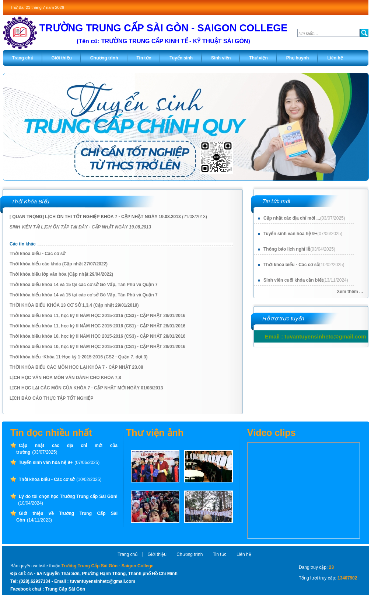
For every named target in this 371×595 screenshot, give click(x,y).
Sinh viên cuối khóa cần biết (305, 280)
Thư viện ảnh (154, 432)
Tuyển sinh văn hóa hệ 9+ (302, 233)
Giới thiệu (157, 554)
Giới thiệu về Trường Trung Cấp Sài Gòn (67, 517)
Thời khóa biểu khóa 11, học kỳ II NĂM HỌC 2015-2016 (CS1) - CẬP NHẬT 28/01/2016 (97, 326)
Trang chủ (127, 554)
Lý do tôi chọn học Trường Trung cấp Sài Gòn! (68, 500)
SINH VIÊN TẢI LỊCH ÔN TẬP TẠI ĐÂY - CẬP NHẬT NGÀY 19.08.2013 (80, 227)
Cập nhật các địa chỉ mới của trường (67, 449)
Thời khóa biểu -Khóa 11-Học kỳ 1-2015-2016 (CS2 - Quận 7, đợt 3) (78, 357)
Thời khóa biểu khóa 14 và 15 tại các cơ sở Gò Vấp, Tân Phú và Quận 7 (84, 284)
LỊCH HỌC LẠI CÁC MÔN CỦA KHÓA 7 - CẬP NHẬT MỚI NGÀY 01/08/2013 (86, 388)
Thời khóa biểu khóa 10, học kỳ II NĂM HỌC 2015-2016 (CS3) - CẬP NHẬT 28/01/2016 (97, 336)
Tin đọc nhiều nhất (51, 432)
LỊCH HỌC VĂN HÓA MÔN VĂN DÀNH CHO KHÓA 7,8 (65, 377)
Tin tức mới (276, 201)
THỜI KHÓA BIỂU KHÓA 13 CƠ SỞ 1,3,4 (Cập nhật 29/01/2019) (74, 305)
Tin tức (220, 554)
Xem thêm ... (350, 291)
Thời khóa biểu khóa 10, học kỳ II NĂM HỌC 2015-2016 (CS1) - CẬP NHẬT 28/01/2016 (97, 346)
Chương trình (189, 554)
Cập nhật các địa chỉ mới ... (304, 218)
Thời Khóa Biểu (30, 201)
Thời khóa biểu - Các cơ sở (303, 264)
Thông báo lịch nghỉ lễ (299, 249)
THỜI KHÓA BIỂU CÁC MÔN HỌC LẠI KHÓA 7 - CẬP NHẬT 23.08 (76, 367)
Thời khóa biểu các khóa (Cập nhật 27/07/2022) (59, 263)
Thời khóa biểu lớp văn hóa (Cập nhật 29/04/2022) (61, 274)
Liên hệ (244, 554)
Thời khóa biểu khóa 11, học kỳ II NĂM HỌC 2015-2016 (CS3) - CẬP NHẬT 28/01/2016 (97, 315)
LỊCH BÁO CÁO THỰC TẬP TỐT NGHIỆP (51, 398)
